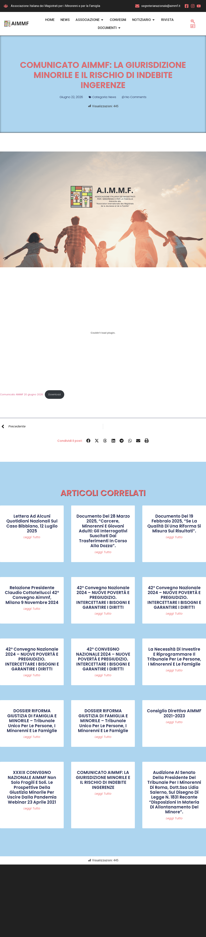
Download (54, 394)
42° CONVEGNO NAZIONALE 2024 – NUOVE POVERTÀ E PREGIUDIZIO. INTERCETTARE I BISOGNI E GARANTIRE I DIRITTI (103, 659)
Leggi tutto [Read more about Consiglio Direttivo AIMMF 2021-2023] (174, 722)
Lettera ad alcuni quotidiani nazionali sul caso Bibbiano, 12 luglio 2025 (32, 523)
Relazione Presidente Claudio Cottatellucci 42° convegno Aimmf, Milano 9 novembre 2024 (32, 595)
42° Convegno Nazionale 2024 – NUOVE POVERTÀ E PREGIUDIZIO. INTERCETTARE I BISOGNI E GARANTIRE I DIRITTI (103, 597)
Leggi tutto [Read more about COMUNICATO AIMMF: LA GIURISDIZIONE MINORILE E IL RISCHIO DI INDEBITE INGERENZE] (103, 793)
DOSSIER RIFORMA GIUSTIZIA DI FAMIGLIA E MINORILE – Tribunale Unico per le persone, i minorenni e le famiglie (32, 721)
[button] (88, 441)
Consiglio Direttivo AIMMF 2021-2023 (174, 713)
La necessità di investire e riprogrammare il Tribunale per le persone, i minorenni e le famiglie (174, 656)
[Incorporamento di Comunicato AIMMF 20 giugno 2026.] (103, 333)
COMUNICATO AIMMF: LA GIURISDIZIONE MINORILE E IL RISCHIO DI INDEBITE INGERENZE (103, 780)
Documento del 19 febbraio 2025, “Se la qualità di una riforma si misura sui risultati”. (174, 523)
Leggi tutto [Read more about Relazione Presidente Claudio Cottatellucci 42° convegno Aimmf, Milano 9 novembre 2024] (32, 608)
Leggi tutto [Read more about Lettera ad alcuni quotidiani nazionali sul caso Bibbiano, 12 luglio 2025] (32, 537)
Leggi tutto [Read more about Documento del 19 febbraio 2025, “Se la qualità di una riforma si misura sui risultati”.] (174, 537)
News (112, 97)
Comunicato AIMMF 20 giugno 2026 (21, 394)
